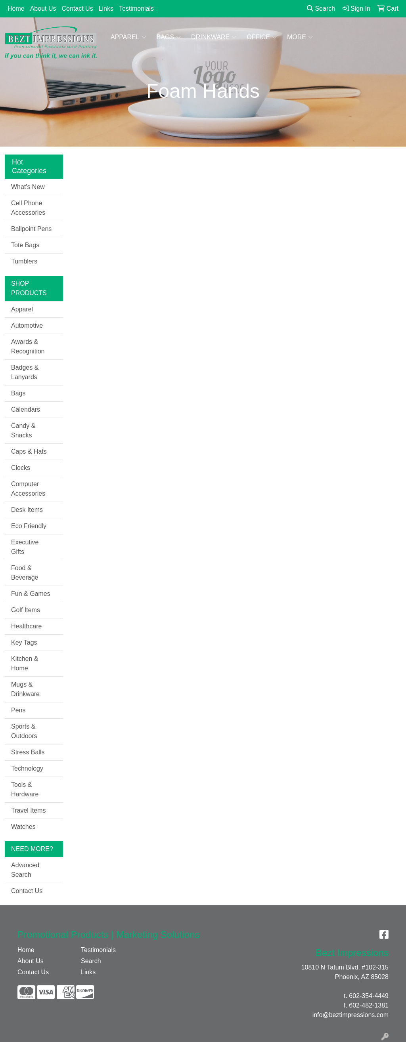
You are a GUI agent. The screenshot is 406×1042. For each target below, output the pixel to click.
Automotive (27, 325)
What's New (28, 186)
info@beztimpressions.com (350, 1014)
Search (321, 8)
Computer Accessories (28, 489)
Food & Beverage (24, 573)
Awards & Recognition (28, 346)
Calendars (25, 409)
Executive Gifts (24, 547)
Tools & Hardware (24, 789)
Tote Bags (25, 245)
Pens (18, 710)
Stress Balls (27, 752)
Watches (23, 826)
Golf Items (25, 610)
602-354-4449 (369, 995)
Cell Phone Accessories (28, 208)
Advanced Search (25, 870)
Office (262, 37)
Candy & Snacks (23, 430)
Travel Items (28, 810)
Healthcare (26, 626)
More (300, 37)
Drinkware (213, 37)
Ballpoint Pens (31, 228)
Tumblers (24, 261)
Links (106, 8)
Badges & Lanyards (24, 372)
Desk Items (27, 509)
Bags (169, 37)
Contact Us (77, 8)
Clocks (20, 467)
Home (16, 8)
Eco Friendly (28, 526)
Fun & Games (30, 593)
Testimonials (136, 8)
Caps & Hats (29, 451)
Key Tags (24, 642)
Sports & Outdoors (24, 731)
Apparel (128, 37)
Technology (27, 768)
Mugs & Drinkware (25, 689)
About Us (43, 8)
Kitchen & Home (24, 663)
